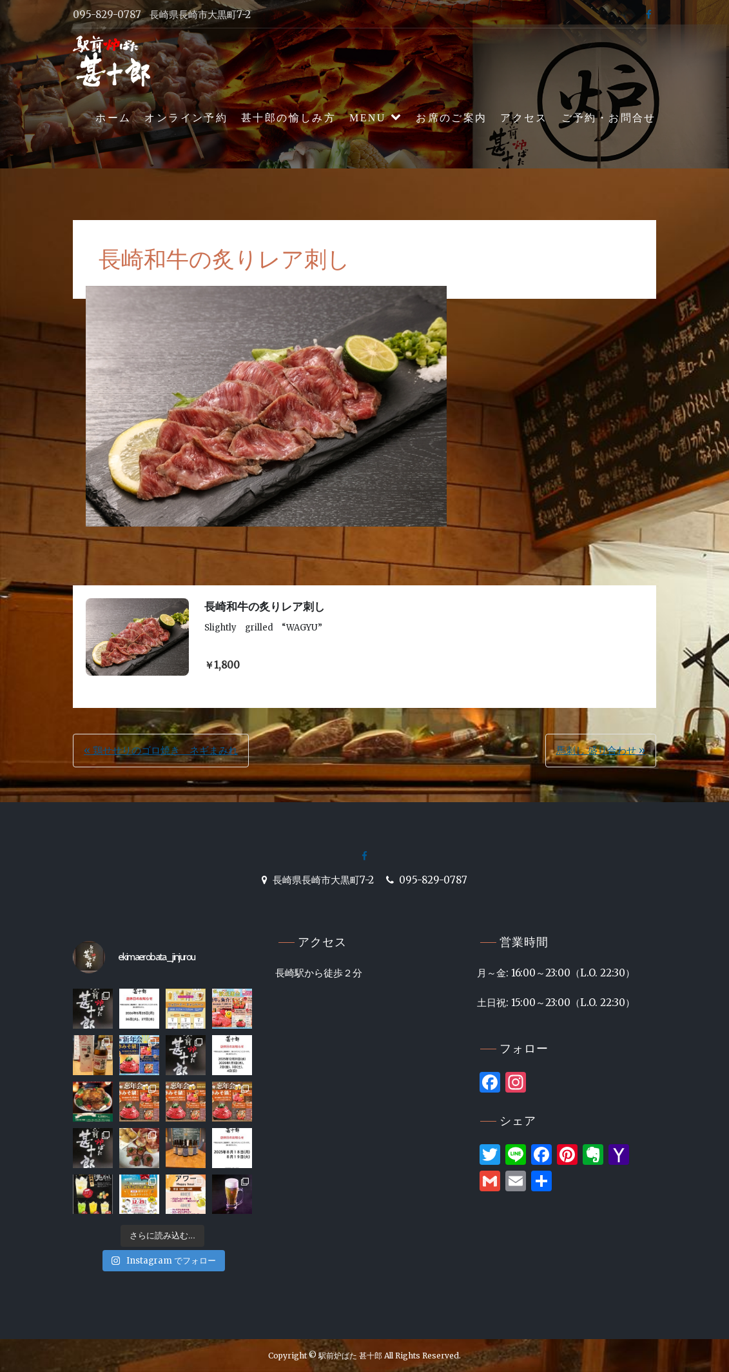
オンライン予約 (186, 117)
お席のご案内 (451, 117)
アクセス (524, 117)
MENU (367, 117)
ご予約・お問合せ (608, 117)
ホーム (113, 117)
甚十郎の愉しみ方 (288, 117)
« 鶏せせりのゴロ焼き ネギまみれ (161, 750)
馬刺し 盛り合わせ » (600, 750)
